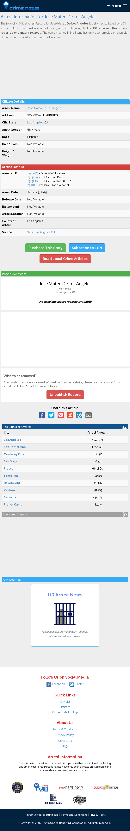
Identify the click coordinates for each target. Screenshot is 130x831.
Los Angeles (35, 122)
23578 (31, 185)
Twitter (76, 684)
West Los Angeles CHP (41, 232)
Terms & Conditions (65, 729)
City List (65, 701)
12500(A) (32, 173)
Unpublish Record (65, 395)
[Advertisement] (65, 69)
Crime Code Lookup (65, 712)
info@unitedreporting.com (43, 814)
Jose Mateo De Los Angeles (45, 108)
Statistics (65, 707)
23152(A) (32, 177)
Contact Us (65, 740)
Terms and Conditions (74, 814)
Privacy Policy (65, 735)
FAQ (65, 746)
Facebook (55, 684)
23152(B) (32, 181)
